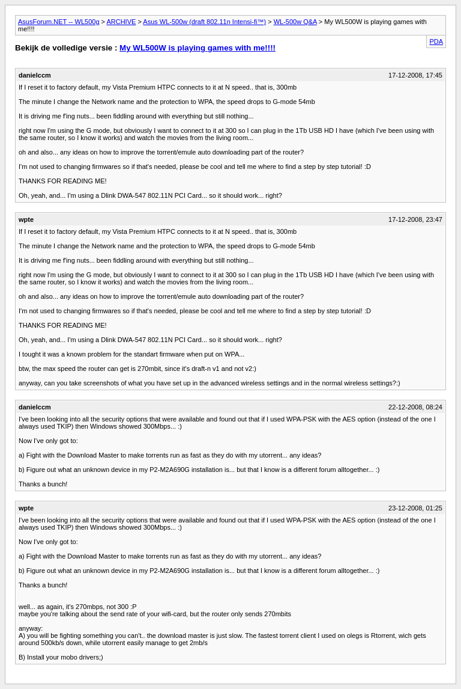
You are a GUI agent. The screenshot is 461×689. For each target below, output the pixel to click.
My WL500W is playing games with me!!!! (197, 47)
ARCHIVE (121, 21)
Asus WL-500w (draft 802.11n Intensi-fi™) (204, 21)
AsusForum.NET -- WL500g (59, 21)
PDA (436, 41)
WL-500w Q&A (295, 21)
